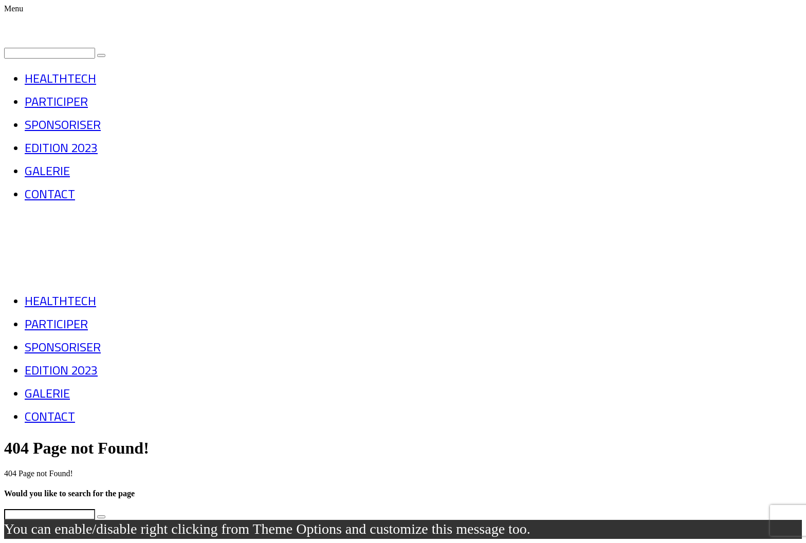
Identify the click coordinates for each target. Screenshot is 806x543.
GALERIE (47, 170)
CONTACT (50, 193)
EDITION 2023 (61, 147)
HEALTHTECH (60, 78)
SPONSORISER (63, 124)
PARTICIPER (56, 101)
